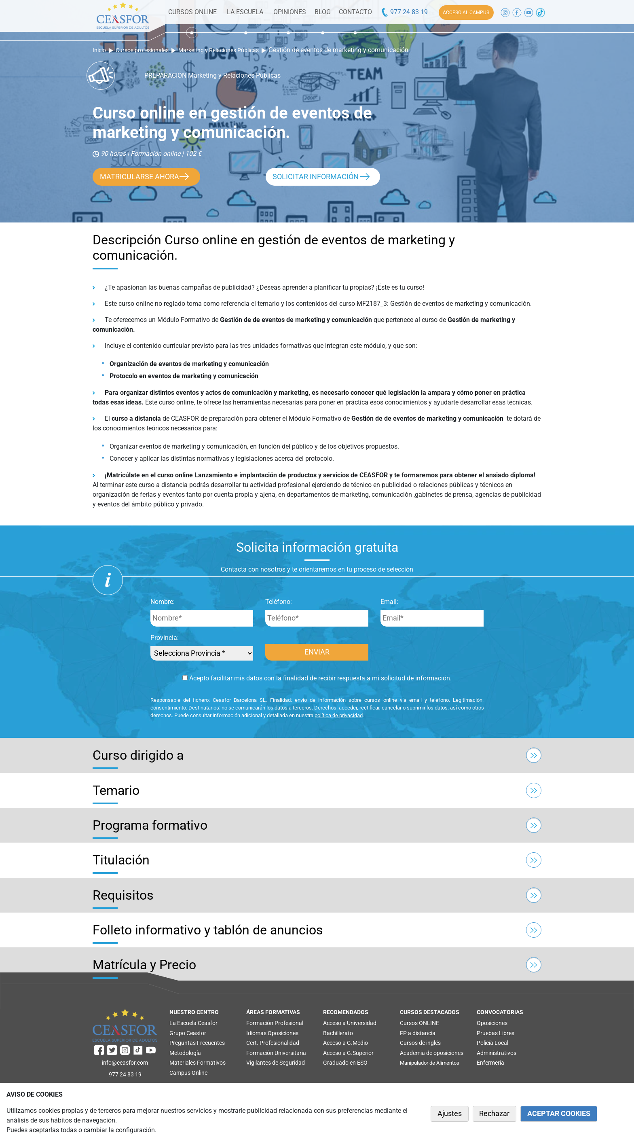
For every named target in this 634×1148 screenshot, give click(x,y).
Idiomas (256, 1033)
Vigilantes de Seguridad (275, 1062)
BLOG (323, 12)
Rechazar (494, 1114)
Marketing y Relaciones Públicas (218, 50)
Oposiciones (283, 1033)
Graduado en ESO (345, 1062)
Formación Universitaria (276, 1053)
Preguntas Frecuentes (197, 1043)
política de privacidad (339, 715)
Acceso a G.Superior (348, 1053)
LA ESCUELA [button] (245, 12)
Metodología (185, 1053)
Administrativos (496, 1053)
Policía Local (492, 1043)
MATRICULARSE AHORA (139, 177)
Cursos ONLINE (419, 1023)
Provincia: (164, 638)
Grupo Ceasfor (187, 1033)
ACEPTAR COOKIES (558, 1114)
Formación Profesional (274, 1023)
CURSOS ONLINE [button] (192, 12)
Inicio (99, 50)
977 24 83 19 (404, 12)
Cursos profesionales (142, 50)
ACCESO (466, 12)
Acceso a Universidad (349, 1023)
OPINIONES (289, 12)
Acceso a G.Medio (345, 1043)
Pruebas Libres (495, 1033)
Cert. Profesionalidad (272, 1043)
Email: (389, 602)
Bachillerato (338, 1033)
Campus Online (188, 1073)
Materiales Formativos (197, 1062)
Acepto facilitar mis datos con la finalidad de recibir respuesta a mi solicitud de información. (317, 678)
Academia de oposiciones (431, 1053)
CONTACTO (355, 12)
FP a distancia (417, 1033)
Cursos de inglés (420, 1043)
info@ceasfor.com (125, 1062)
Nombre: (162, 602)
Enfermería (490, 1062)
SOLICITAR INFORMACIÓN (316, 177)
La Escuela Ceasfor (193, 1023)
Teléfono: (278, 602)
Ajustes (449, 1114)
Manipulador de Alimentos (429, 1063)
